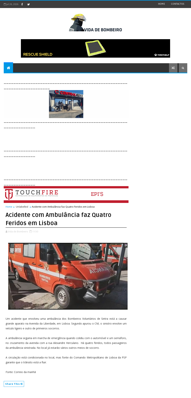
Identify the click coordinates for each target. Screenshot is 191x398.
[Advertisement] (72, 137)
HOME (161, 3)
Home (9, 206)
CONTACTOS (177, 3)
